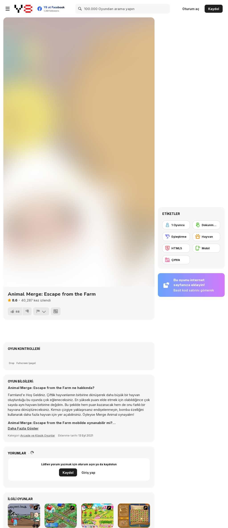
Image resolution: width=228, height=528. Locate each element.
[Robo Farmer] (24, 515)
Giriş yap (88, 472)
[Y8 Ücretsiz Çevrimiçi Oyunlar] (23, 9)
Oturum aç (190, 9)
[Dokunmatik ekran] (206, 224)
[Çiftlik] (176, 259)
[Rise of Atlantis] (134, 515)
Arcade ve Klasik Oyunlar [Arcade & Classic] (37, 435)
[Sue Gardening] (97, 515)
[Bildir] (41, 311)
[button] (23, 428)
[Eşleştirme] (176, 236)
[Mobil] (206, 248)
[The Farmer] (61, 515)
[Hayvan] (206, 236)
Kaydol (213, 9)
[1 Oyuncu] (176, 224)
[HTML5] (176, 248)
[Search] (80, 9)
